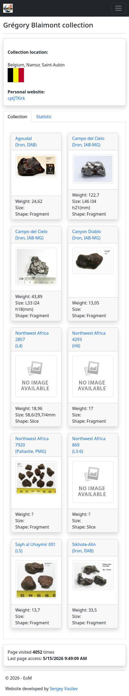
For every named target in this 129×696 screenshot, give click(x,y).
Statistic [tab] (44, 117)
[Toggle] (118, 8)
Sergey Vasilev (64, 689)
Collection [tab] (17, 117)
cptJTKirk (16, 98)
